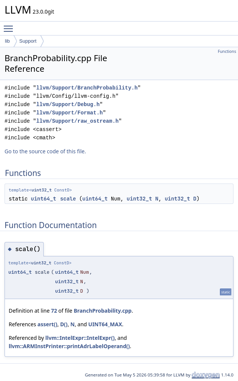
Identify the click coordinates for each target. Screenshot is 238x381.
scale (68, 198)
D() (64, 324)
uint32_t (41, 190)
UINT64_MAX (105, 324)
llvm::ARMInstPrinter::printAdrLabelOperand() (69, 346)
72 (54, 310)
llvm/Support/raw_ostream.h (77, 121)
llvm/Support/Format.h (69, 112)
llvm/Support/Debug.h (68, 104)
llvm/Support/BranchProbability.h (87, 87)
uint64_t (43, 198)
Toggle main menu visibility (10, 25)
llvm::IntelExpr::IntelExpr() (80, 337)
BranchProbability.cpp (103, 310)
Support (28, 41)
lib (7, 41)
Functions (227, 51)
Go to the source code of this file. (45, 151)
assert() (47, 324)
